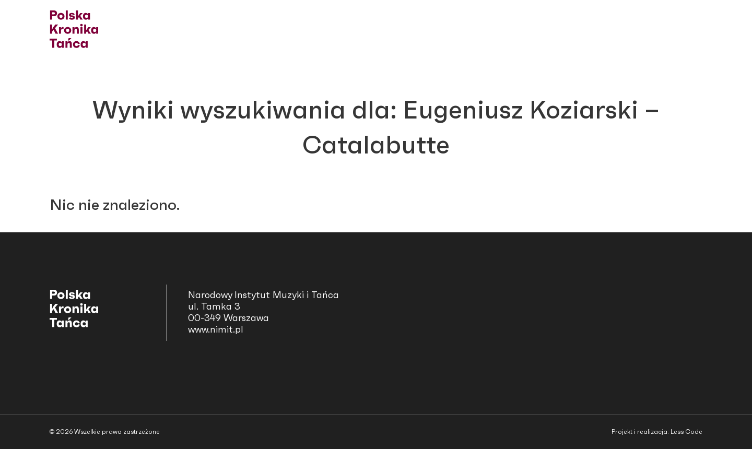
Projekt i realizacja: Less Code (657, 432)
